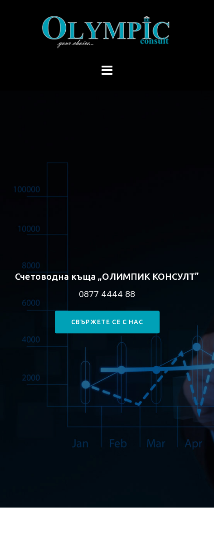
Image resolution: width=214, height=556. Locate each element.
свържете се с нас (107, 322)
